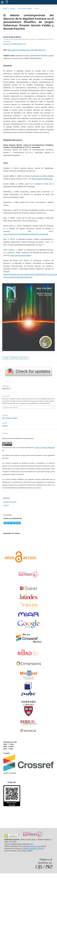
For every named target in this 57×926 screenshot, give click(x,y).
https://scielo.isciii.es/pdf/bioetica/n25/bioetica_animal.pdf (25, 234)
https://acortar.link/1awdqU (20, 255)
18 (9, 746)
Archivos (12, 8)
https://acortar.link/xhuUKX (42, 179)
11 (9, 744)
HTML (25, 358)
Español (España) (9, 502)
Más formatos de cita (11, 407)
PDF (6, 358)
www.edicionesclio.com (31, 846)
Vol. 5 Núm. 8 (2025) (25, 8)
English (6, 505)
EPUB (16, 358)
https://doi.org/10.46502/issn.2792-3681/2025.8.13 (26, 50)
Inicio (5, 8)
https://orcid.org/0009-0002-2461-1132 (14, 44)
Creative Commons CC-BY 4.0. (33, 848)
